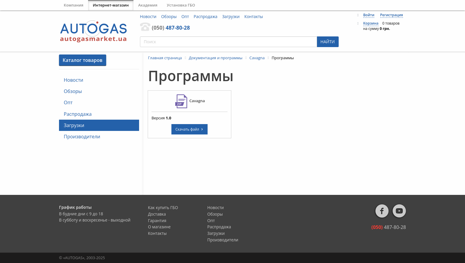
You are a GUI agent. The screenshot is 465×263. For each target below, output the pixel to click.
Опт (185, 16)
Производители (82, 136)
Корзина (371, 23)
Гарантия (157, 220)
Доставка (157, 214)
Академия (147, 5)
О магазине (159, 227)
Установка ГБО (181, 5)
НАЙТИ (328, 41)
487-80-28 (171, 27)
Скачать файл (189, 129)
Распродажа (205, 16)
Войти (369, 14)
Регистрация (391, 14)
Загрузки (231, 16)
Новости (148, 16)
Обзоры (169, 16)
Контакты (253, 16)
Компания (73, 5)
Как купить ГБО (163, 207)
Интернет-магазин (111, 5)
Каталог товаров (82, 60)
